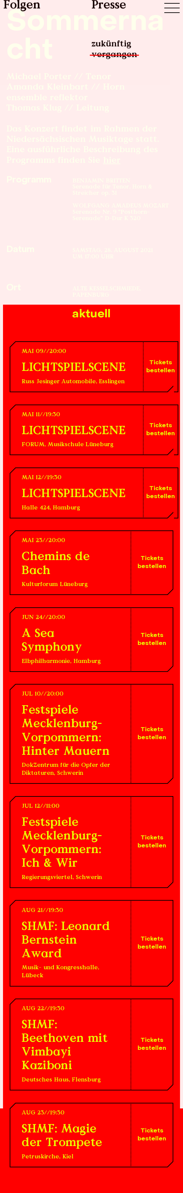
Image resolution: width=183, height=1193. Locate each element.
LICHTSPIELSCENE (74, 368)
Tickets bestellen (160, 367)
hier (112, 160)
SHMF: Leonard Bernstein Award (66, 940)
